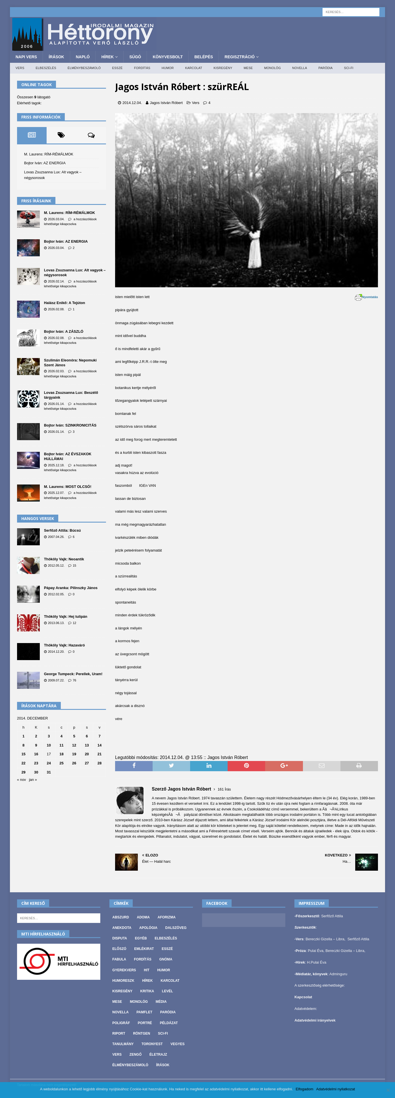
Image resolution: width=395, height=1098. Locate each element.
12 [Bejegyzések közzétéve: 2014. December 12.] (74, 745)
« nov (21, 779)
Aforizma (166, 917)
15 (74, 565)
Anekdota (121, 928)
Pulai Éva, (316, 951)
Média (161, 1002)
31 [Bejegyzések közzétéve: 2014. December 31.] (49, 772)
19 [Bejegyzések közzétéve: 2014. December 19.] (74, 754)
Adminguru (338, 974)
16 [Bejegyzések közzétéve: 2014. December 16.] (36, 754)
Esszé (117, 68)
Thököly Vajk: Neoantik (64, 559)
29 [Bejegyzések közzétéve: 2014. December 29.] (23, 772)
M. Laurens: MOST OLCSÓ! (68, 486)
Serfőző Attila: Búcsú (62, 530)
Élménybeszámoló (84, 68)
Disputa (119, 938)
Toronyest (152, 1044)
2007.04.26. (56, 536)
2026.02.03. (56, 371)
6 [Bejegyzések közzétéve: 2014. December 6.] (87, 736)
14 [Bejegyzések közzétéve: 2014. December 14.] (99, 745)
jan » (33, 779)
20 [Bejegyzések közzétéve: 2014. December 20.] (87, 754)
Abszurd (120, 917)
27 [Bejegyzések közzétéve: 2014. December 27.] (87, 763)
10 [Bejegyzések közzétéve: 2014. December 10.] (49, 745)
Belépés (203, 57)
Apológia (148, 928)
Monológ (272, 68)
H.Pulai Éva (316, 962)
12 (74, 623)
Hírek (107, 57)
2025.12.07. (56, 492)
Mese (248, 68)
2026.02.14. (56, 281)
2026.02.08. (56, 309)
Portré (145, 1023)
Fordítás (142, 68)
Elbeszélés (46, 68)
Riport (118, 1033)
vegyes (177, 1044)
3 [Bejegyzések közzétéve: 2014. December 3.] (49, 736)
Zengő (136, 1055)
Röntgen (141, 1033)
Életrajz (158, 1055)
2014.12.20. (56, 651)
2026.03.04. (56, 219)
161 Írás (224, 789)
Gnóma (165, 959)
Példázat (169, 1023)
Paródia (325, 68)
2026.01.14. (56, 403)
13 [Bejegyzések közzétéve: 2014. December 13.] (87, 745)
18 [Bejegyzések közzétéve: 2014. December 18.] (61, 754)
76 (74, 680)
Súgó (135, 57)
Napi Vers (26, 57)
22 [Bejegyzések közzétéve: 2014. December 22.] (23, 763)
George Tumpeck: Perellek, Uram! (73, 674)
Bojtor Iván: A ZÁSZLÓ (64, 331)
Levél (167, 991)
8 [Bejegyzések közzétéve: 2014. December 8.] (23, 745)
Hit (146, 970)
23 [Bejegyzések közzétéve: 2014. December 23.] (36, 763)
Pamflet (144, 1012)
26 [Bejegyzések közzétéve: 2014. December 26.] (74, 763)
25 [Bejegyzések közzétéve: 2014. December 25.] (61, 763)
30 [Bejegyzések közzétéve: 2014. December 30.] (36, 772)
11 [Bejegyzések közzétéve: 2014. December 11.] (61, 745)
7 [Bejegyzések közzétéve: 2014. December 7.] (100, 736)
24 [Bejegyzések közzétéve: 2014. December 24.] (49, 763)
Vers (20, 68)
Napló (83, 57)
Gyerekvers (124, 970)
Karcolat (193, 68)
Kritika (147, 991)
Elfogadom (304, 1089)
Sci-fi (349, 68)
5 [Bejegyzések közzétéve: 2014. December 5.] (74, 736)
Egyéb (141, 938)
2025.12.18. (56, 465)
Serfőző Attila (332, 916)
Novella (299, 68)
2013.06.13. (56, 623)
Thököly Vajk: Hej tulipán (65, 616)
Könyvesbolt (168, 57)
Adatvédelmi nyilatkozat (335, 1089)
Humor (168, 68)
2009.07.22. (56, 680)
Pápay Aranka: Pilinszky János (70, 588)
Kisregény (222, 68)
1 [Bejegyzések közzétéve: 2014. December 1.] (23, 736)
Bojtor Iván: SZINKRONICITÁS (70, 425)
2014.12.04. (132, 103)
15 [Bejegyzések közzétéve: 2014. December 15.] (23, 754)
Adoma (143, 917)
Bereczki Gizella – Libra (324, 939)
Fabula (119, 959)
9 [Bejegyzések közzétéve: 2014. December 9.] (36, 745)
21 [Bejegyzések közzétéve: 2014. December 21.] (99, 754)
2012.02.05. (56, 594)
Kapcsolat (303, 997)
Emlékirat (144, 949)
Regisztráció (239, 57)
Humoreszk (123, 981)
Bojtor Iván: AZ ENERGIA (45, 163)
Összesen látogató (33, 97)
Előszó (119, 949)
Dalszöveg (176, 928)
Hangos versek (37, 518)
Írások (56, 57)
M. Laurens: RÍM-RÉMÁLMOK (48, 154)
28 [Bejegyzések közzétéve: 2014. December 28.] (99, 763)
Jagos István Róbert (166, 103)
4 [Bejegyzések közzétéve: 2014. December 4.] (62, 736)
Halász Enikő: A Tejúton (64, 303)
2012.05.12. (56, 565)
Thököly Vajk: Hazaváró (64, 645)
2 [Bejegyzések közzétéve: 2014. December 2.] (36, 736)
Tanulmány (123, 1044)
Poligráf (121, 1023)
